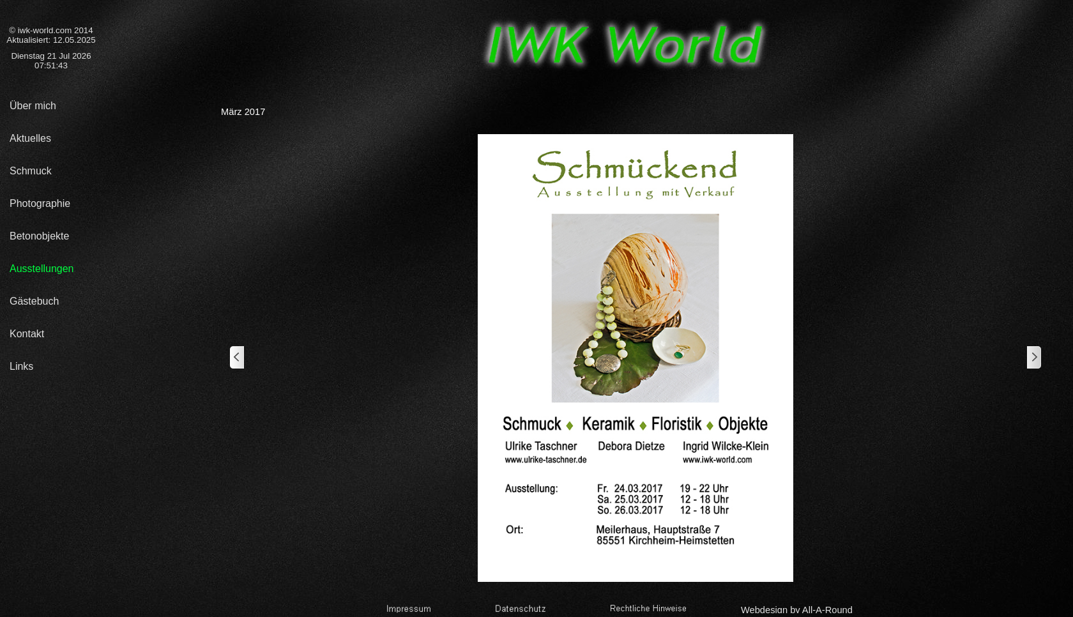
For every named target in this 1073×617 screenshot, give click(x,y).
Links (21, 366)
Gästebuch (34, 301)
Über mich (33, 105)
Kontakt (27, 333)
